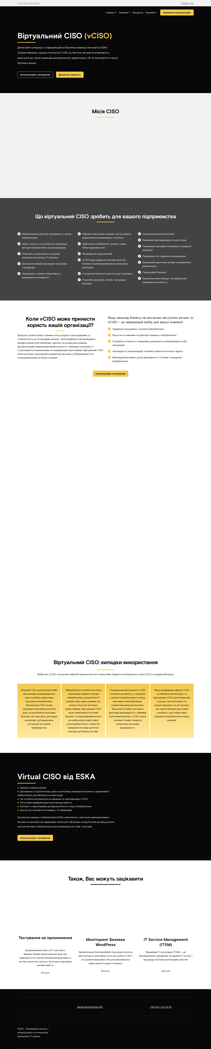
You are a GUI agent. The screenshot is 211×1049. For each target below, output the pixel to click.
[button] (177, 12)
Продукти (137, 12)
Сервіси (110, 12)
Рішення (123, 12)
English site (187, 3)
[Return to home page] (26, 12)
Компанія (150, 12)
